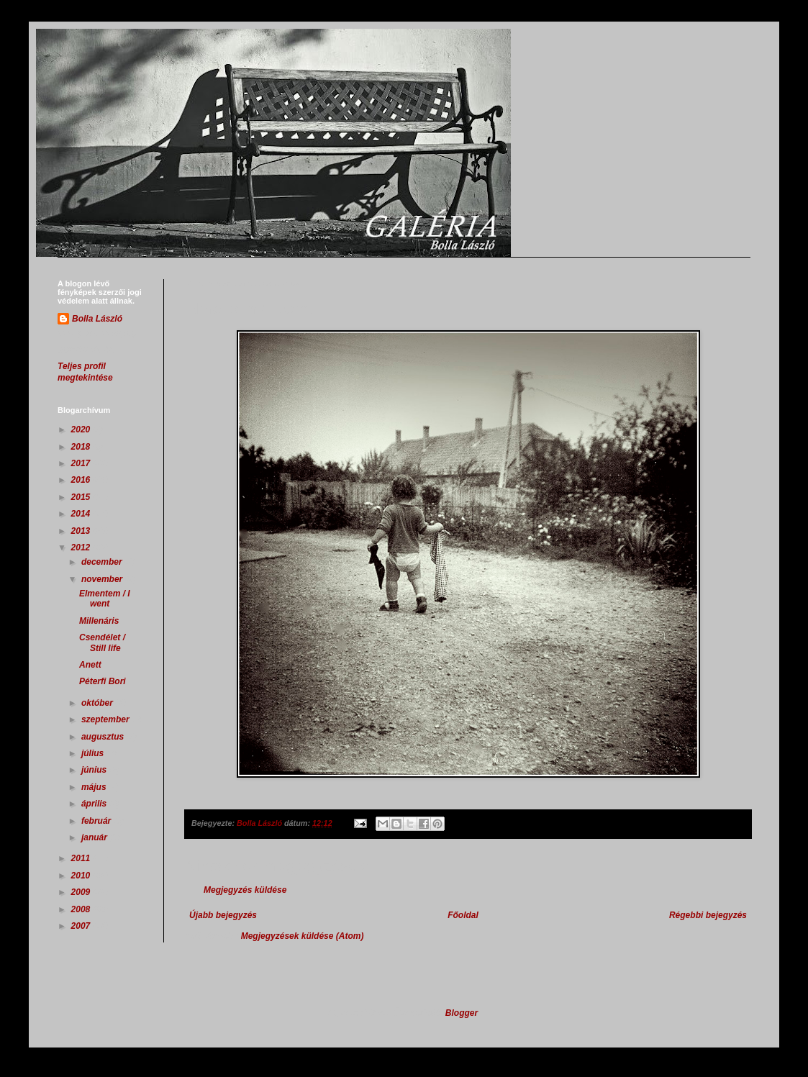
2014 (82, 514)
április (95, 804)
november (103, 579)
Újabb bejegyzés (223, 915)
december (102, 562)
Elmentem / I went (104, 599)
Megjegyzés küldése (245, 890)
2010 (82, 876)
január (95, 837)
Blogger (461, 1013)
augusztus (104, 737)
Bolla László (97, 319)
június (95, 770)
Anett (90, 665)
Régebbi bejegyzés (708, 915)
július (93, 753)
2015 (82, 497)
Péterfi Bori (102, 681)
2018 (82, 447)
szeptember (106, 719)
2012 (82, 547)
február (97, 821)
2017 (82, 463)
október (98, 703)
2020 (82, 429)
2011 (82, 858)
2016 (82, 480)
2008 (82, 909)
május (95, 787)
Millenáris (99, 621)
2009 (82, 892)
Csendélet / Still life (102, 642)
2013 (82, 531)
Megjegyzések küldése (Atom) (302, 936)
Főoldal (463, 915)
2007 (82, 926)
